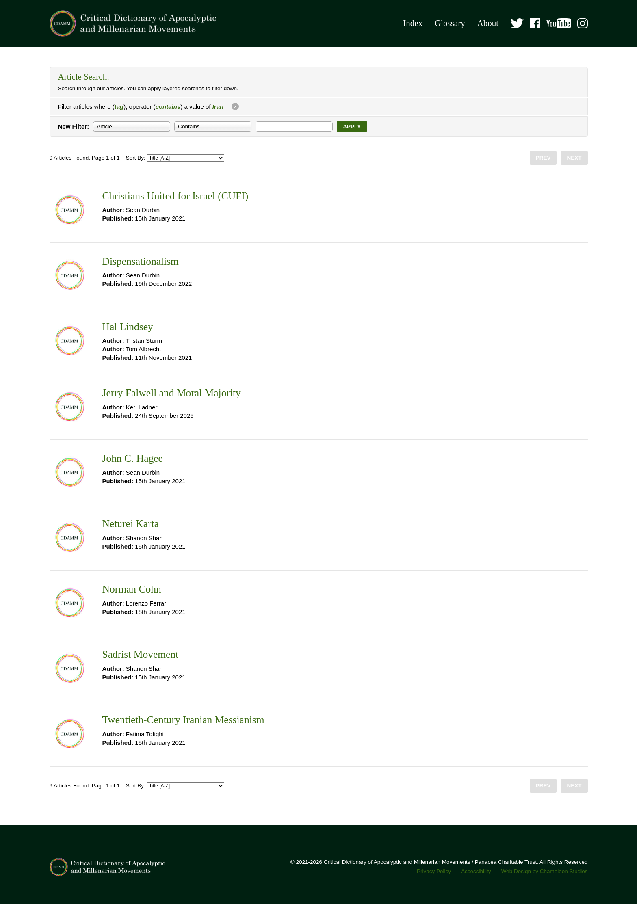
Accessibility (476, 871)
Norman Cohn (131, 589)
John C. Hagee (132, 458)
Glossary (450, 23)
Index (412, 23)
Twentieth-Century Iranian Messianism (183, 720)
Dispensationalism (140, 261)
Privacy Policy (434, 871)
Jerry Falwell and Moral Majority (171, 393)
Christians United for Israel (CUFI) (175, 196)
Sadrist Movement (140, 654)
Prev (543, 158)
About (488, 23)
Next (574, 158)
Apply (352, 126)
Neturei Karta (130, 524)
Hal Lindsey (127, 327)
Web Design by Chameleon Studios (544, 871)
